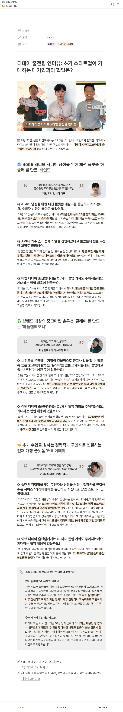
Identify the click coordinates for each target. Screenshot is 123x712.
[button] (112, 4)
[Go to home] (9, 4)
